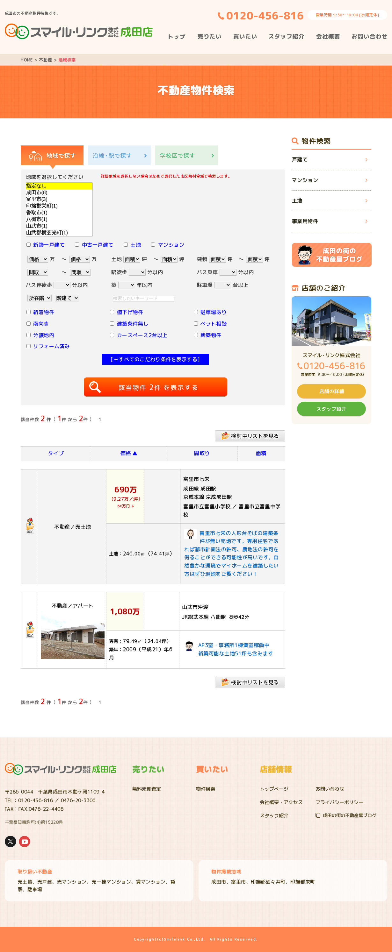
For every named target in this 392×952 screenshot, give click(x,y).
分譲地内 (43, 335)
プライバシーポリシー (339, 802)
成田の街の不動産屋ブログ (349, 815)
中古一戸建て (97, 244)
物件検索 (205, 789)
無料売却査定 (146, 789)
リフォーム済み (51, 346)
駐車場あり (213, 312)
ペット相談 (213, 323)
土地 (135, 244)
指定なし (59, 186)
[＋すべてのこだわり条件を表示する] (155, 359)
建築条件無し (133, 323)
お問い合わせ (330, 789)
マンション (171, 244)
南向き (41, 323)
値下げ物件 (130, 312)
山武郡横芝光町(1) (59, 232)
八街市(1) (59, 219)
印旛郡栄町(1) (59, 206)
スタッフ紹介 (274, 815)
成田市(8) (59, 192)
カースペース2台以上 (142, 335)
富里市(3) (59, 199)
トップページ (274, 789)
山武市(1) (59, 226)
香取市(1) (59, 212)
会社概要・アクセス (281, 802)
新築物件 (210, 335)
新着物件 (43, 312)
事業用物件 (305, 221)
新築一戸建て (49, 244)
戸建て (300, 159)
